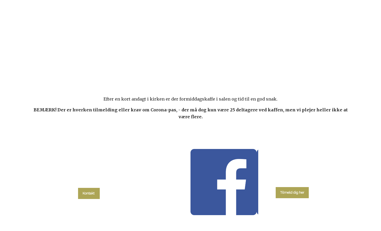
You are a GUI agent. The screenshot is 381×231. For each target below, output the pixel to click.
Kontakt (284, 69)
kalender (140, 69)
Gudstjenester (177, 69)
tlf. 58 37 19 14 (89, 181)
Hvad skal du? (102, 69)
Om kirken (254, 69)
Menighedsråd (218, 69)
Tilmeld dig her (292, 192)
